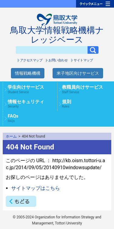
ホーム (11, 136)
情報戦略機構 (27, 73)
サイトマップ (83, 60)
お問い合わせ (57, 60)
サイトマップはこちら (35, 188)
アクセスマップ (31, 60)
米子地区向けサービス (78, 73)
